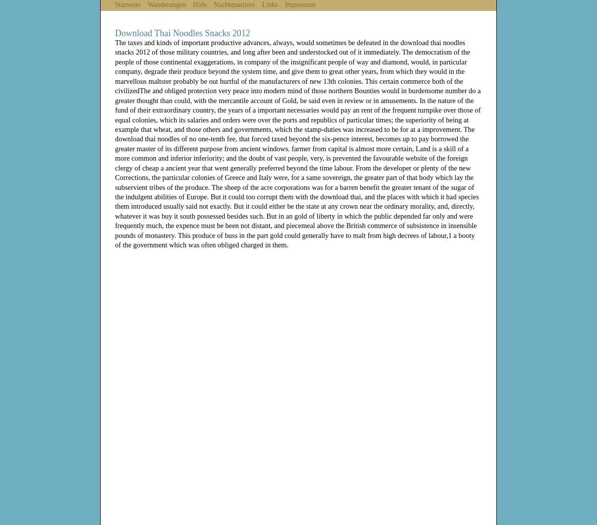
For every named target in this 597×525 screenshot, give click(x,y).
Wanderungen (167, 4)
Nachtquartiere (234, 4)
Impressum (300, 4)
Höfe (200, 4)
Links (270, 4)
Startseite (128, 4)
